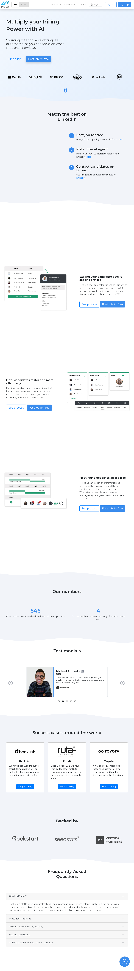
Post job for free (38, 59)
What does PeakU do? (20, 919)
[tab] (59, 701)
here (120, 139)
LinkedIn (80, 178)
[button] (70, 4)
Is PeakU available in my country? (26, 926)
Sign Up (124, 4)
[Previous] (11, 682)
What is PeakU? (18, 896)
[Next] (123, 682)
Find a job (14, 59)
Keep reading (25, 786)
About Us (56, 4)
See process (89, 304)
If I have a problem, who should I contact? (31, 942)
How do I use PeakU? (20, 934)
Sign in (110, 4)
